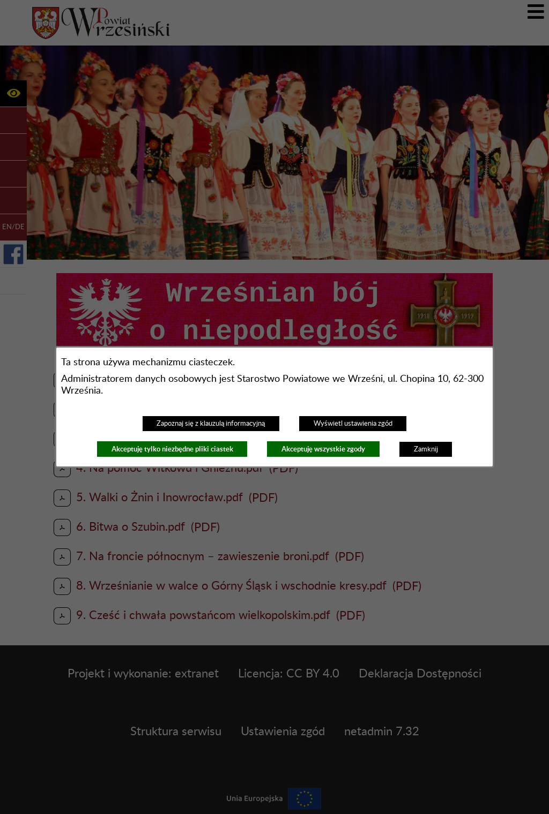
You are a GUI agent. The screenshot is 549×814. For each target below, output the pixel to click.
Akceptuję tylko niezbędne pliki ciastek (172, 449)
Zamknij (426, 449)
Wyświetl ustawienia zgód (353, 423)
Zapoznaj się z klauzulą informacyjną (211, 423)
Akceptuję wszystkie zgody (323, 449)
